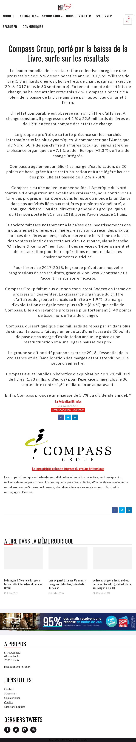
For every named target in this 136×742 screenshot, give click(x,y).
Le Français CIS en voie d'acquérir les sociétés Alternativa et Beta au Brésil (23, 584)
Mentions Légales (14, 706)
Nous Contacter (78, 16)
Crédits (8, 702)
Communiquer (32, 26)
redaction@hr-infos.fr (17, 666)
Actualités (28, 16)
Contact (9, 689)
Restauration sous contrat (68, 410)
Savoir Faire (51, 16)
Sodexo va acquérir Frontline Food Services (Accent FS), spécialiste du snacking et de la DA (112, 584)
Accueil (8, 16)
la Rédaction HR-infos (68, 401)
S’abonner (104, 16)
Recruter (9, 26)
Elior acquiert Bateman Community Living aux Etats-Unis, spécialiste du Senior (67, 584)
